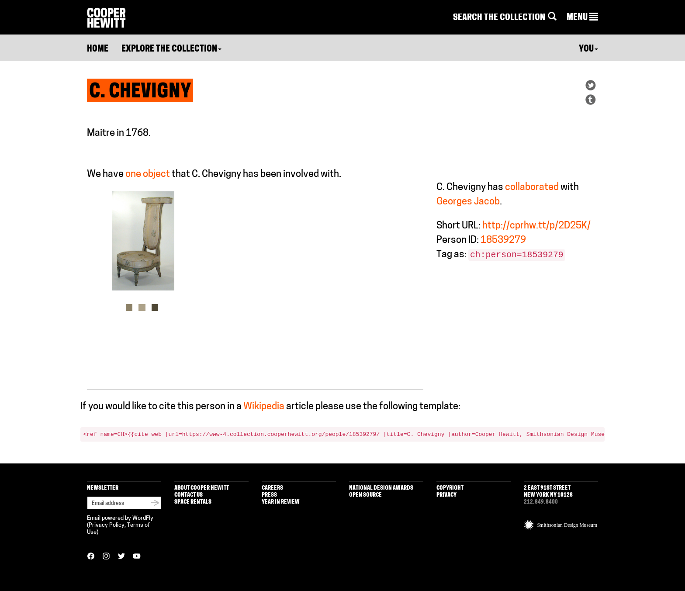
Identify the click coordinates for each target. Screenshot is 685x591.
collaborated (532, 188)
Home (97, 49)
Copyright (450, 488)
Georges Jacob (468, 202)
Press (269, 495)
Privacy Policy (107, 525)
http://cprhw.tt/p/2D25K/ (536, 226)
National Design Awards (381, 488)
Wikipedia (263, 407)
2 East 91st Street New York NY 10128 (548, 491)
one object (147, 174)
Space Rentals (192, 502)
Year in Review (281, 502)
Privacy (446, 495)
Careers (272, 488)
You (588, 49)
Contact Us (188, 495)
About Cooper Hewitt (201, 488)
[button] (582, 17)
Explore (171, 49)
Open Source (365, 495)
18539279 (503, 240)
